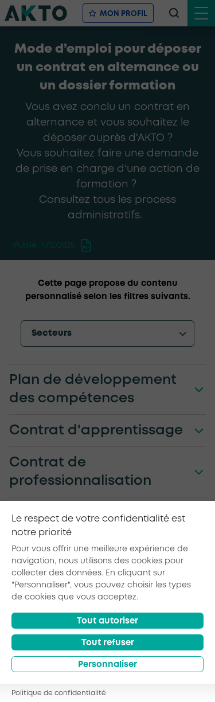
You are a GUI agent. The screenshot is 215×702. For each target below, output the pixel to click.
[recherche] (173, 13)
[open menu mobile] (201, 13)
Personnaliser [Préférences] (107, 665)
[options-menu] (107, 333)
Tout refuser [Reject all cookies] (107, 643)
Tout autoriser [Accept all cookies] (107, 621)
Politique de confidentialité (58, 693)
